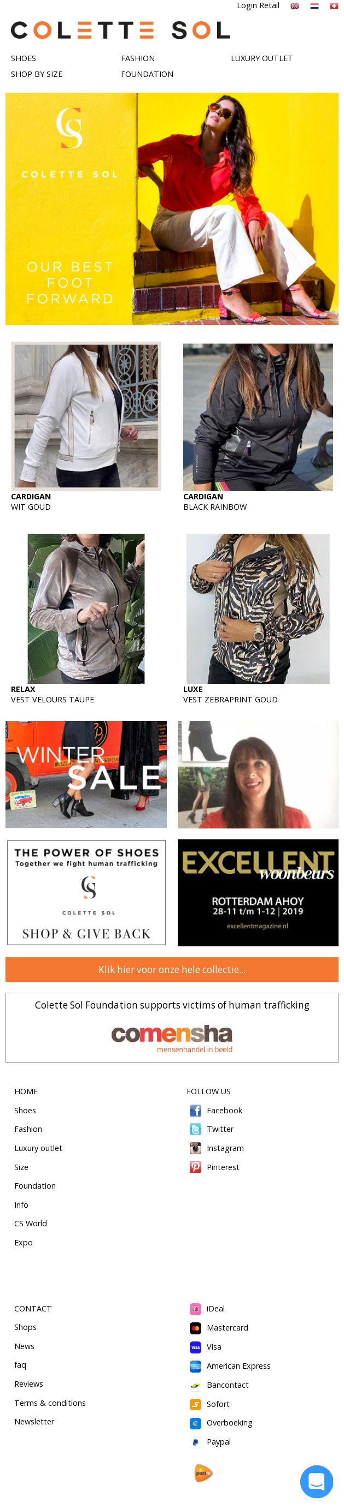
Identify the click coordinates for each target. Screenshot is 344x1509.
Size (21, 1167)
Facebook (214, 1110)
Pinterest (213, 1167)
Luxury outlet (38, 1148)
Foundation (35, 1185)
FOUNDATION (147, 74)
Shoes (25, 1110)
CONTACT (33, 1308)
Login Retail (258, 5)
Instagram (215, 1148)
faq (20, 1364)
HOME (26, 1091)
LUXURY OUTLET (262, 58)
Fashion (28, 1129)
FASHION (138, 58)
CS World (30, 1223)
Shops (25, 1327)
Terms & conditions (50, 1403)
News (24, 1346)
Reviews (28, 1384)
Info (21, 1205)
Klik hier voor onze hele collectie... (172, 969)
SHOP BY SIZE (36, 74)
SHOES (23, 58)
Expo (23, 1242)
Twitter (210, 1129)
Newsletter (34, 1421)
